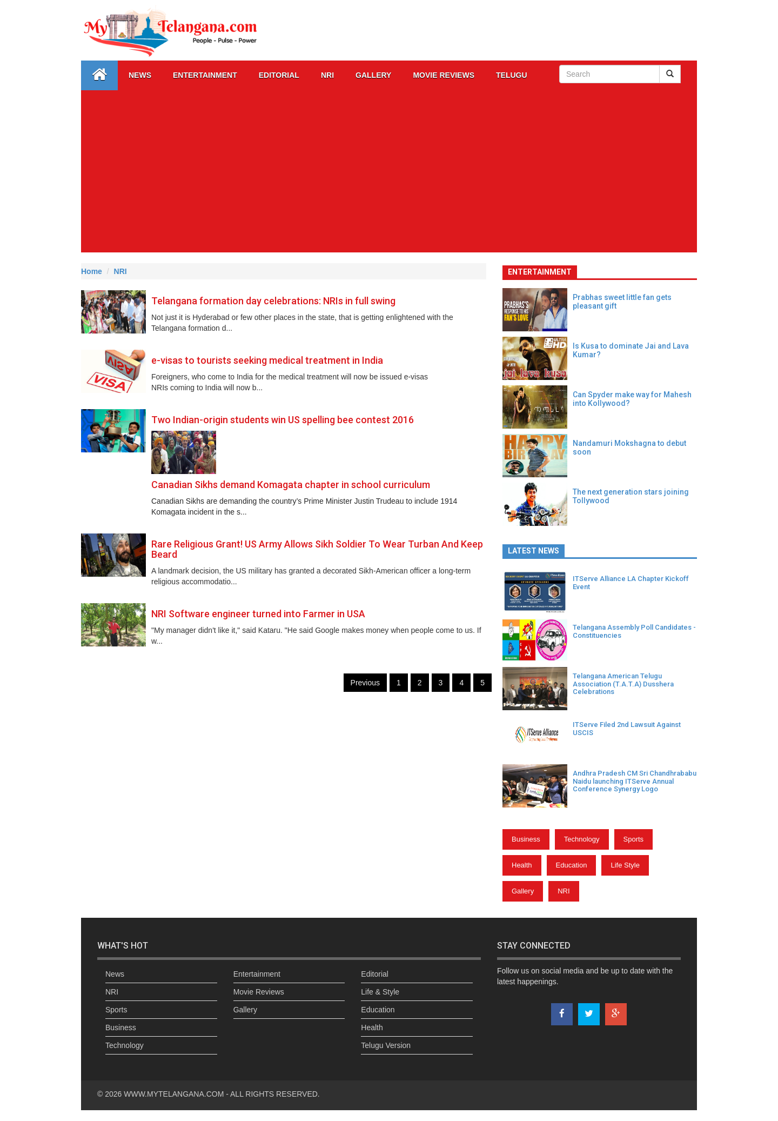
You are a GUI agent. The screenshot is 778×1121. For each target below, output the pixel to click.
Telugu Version (386, 1045)
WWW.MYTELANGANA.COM (175, 1094)
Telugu (511, 75)
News (140, 75)
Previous (365, 682)
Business (526, 839)
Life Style (625, 865)
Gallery (523, 891)
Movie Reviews (443, 75)
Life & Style (380, 991)
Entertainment (205, 75)
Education (571, 865)
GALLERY (373, 75)
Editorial (279, 75)
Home (91, 271)
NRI (327, 75)
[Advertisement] (389, 171)
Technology (582, 839)
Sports (633, 839)
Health (522, 865)
